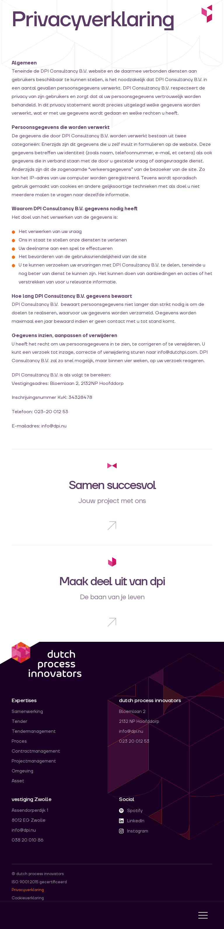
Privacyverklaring (28, 890)
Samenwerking (27, 711)
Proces (19, 741)
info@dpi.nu (131, 731)
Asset (18, 781)
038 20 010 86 (27, 840)
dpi (47, 660)
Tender (19, 721)
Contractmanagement (36, 751)
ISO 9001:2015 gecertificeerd (39, 882)
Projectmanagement (34, 761)
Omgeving (22, 771)
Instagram (133, 831)
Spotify (131, 811)
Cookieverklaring (28, 898)
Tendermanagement (34, 731)
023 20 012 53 (134, 741)
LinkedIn (131, 821)
